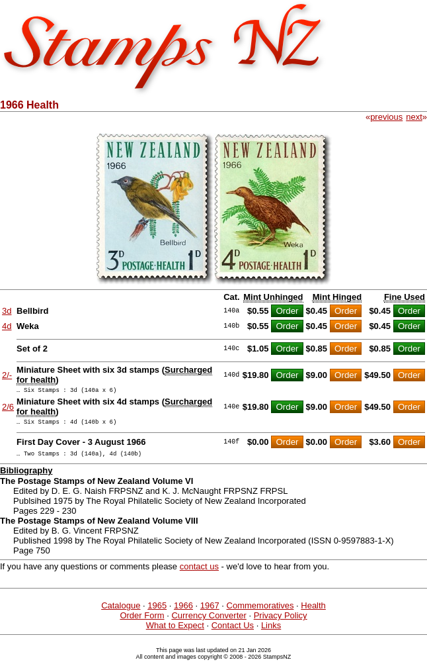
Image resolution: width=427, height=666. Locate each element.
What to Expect (175, 631)
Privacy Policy (280, 621)
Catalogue (120, 611)
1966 (183, 611)
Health (313, 611)
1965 (157, 611)
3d (6, 311)
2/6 (8, 409)
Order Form (142, 621)
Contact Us (233, 631)
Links (271, 631)
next (414, 117)
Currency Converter (208, 621)
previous (386, 117)
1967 (209, 611)
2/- (7, 375)
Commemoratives (260, 611)
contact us (199, 572)
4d (6, 326)
